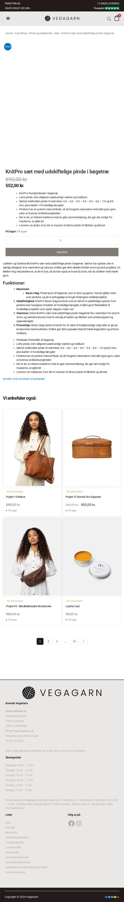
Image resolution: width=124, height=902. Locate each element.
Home (9, 33)
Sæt (56, 33)
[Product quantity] (62, 240)
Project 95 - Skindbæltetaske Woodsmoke (28, 606)
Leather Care (73, 606)
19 (74, 641)
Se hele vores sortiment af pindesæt (24, 378)
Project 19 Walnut (15, 496)
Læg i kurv (62, 252)
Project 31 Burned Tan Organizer (83, 496)
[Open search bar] (109, 18)
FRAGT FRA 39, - (13, 3)
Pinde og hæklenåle (40, 33)
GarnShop (21, 33)
